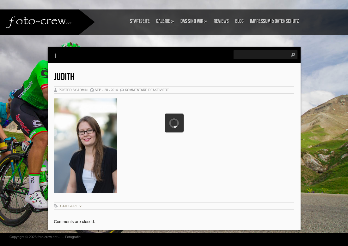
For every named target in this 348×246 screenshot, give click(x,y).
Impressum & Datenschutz (274, 21)
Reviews (221, 21)
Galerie (165, 21)
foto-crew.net (48, 237)
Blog (239, 21)
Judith (64, 77)
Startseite (140, 21)
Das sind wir (193, 21)
